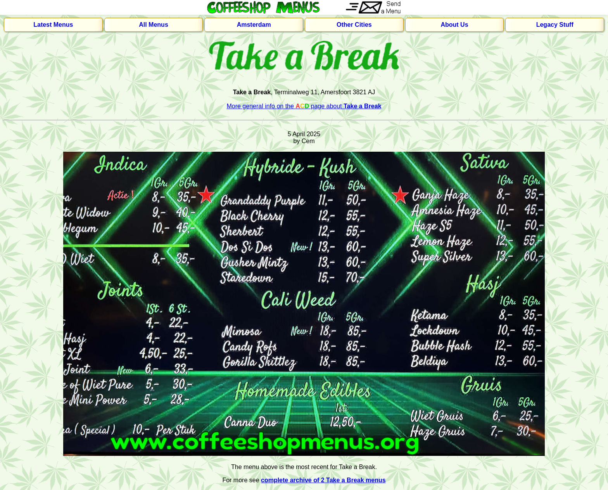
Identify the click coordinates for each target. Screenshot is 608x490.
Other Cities (354, 24)
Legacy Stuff (554, 24)
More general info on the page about (303, 106)
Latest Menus (53, 24)
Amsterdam (254, 24)
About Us (454, 24)
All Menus (153, 24)
